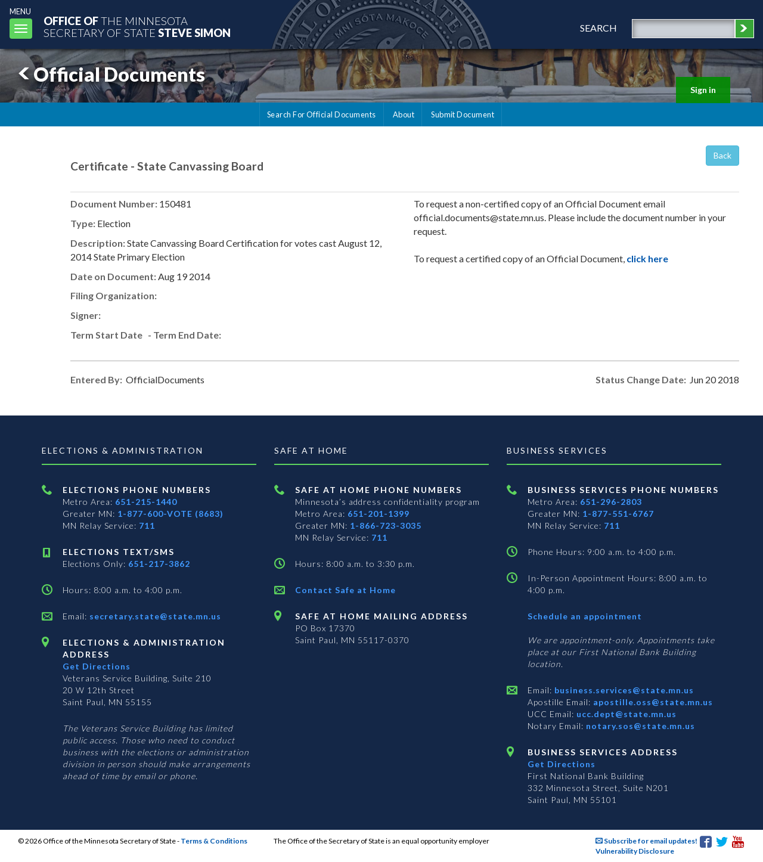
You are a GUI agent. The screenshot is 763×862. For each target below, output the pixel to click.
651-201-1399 (379, 513)
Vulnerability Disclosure (634, 851)
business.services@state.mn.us (623, 690)
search (598, 27)
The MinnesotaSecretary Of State (137, 26)
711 (147, 525)
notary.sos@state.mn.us (639, 726)
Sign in (703, 90)
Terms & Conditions (214, 840)
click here (647, 258)
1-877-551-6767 (618, 513)
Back (722, 155)
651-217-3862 (159, 564)
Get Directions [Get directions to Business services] (561, 764)
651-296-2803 (611, 502)
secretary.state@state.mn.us (154, 616)
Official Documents (109, 74)
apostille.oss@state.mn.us (652, 702)
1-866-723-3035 (385, 525)
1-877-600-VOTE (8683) (170, 513)
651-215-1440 (146, 502)
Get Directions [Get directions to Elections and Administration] (97, 666)
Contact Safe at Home (345, 590)
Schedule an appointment (585, 616)
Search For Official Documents (321, 114)
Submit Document (462, 114)
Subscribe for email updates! (646, 840)
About (403, 114)
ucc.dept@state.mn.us (625, 714)
